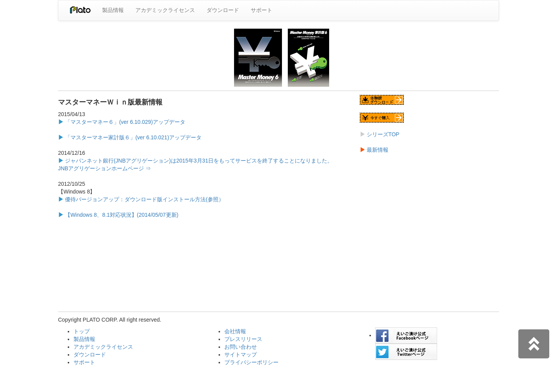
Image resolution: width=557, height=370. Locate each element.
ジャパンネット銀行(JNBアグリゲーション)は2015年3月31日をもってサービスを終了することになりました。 (198, 161)
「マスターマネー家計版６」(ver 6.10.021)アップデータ (132, 137)
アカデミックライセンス (165, 10)
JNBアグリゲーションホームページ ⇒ (104, 168)
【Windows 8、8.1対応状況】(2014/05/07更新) (120, 215)
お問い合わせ (240, 347)
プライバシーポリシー (251, 362)
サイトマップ (240, 354)
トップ (81, 331)
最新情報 (376, 150)
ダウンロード (223, 10)
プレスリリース (243, 339)
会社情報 (235, 331)
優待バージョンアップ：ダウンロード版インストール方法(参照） (141, 199)
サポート (261, 10)
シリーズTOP (382, 134)
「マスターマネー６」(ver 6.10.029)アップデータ (124, 122)
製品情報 (113, 10)
